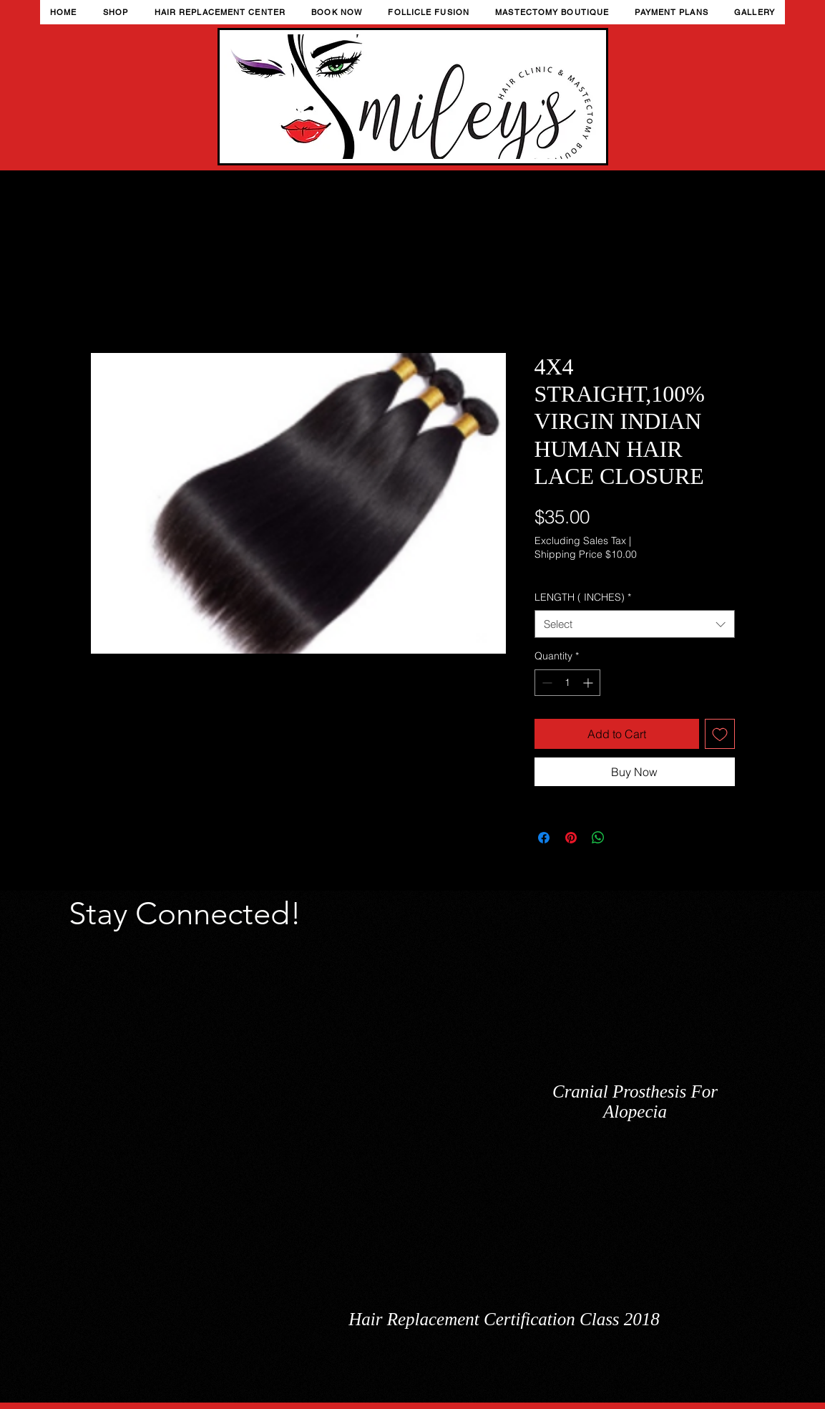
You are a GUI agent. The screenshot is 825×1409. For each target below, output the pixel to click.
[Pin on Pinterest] (571, 837)
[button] (116, 12)
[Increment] (589, 682)
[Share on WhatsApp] (598, 837)
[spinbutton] (567, 682)
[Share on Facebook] (543, 837)
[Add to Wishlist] (720, 734)
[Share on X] (625, 837)
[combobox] (634, 624)
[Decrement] (546, 682)
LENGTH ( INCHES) (582, 597)
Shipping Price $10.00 (585, 554)
